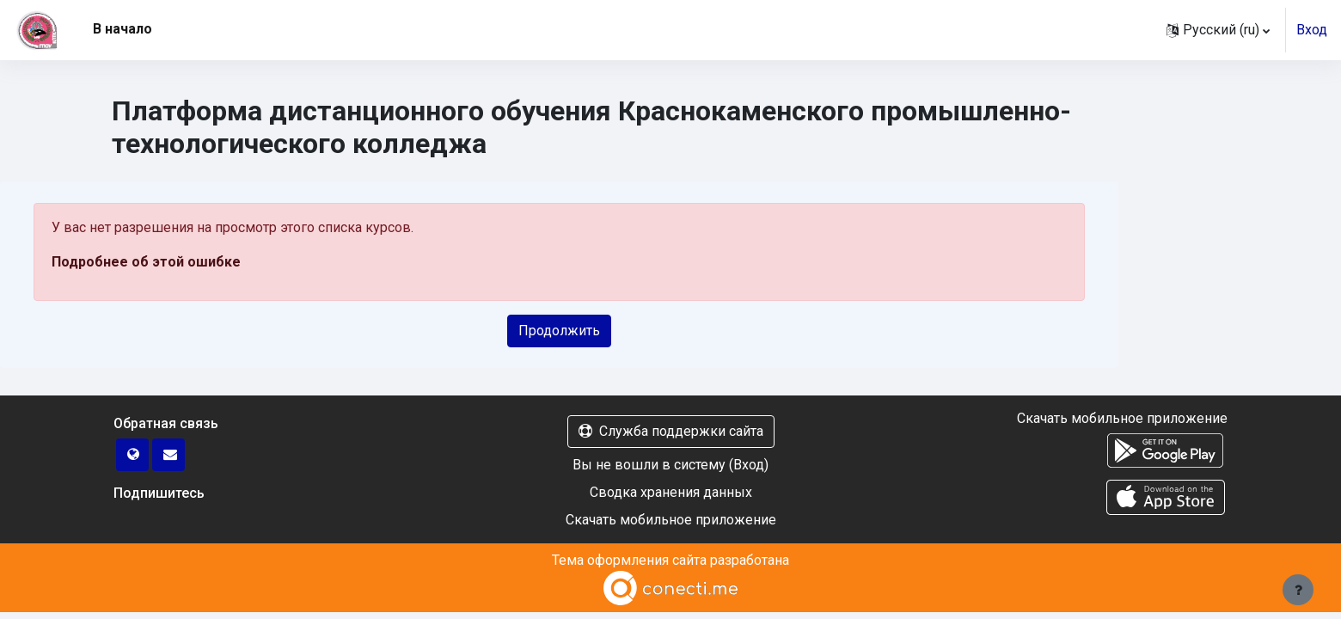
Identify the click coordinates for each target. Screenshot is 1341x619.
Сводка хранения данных (671, 492)
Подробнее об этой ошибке (146, 262)
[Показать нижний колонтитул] (1298, 589)
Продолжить (559, 330)
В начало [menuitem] (122, 29)
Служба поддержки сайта (671, 431)
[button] (1218, 30)
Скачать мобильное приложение (671, 520)
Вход (1311, 29)
